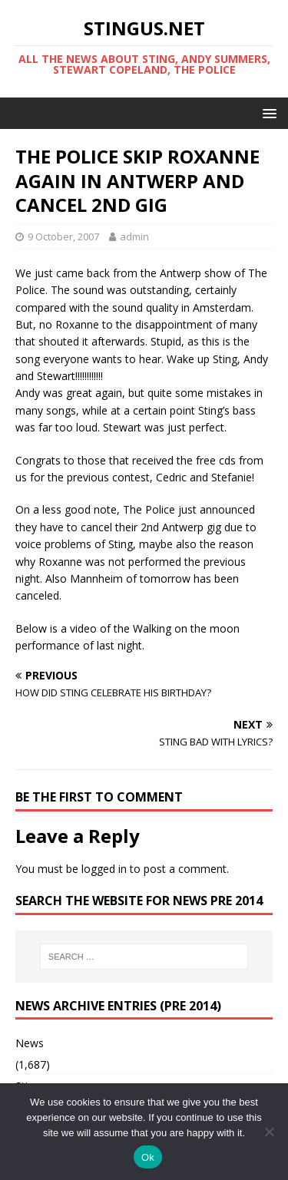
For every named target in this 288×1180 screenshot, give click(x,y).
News (29, 1043)
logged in (104, 868)
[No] (268, 1131)
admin (134, 236)
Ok (147, 1157)
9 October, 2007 (63, 236)
